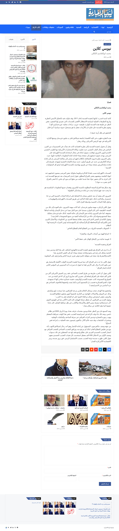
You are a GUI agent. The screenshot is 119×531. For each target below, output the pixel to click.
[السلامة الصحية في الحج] (77, 400)
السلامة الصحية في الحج (81, 408)
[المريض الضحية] (14, 111)
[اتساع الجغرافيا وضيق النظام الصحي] (14, 126)
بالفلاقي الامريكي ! (106, 408)
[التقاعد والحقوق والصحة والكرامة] (48, 511)
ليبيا (103, 27)
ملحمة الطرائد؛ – (83, 426)
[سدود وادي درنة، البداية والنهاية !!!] (31, 48)
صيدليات (109, 426)
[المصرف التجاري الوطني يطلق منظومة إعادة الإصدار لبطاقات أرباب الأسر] (31, 79)
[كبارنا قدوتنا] (71, 505)
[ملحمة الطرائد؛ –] (77, 419)
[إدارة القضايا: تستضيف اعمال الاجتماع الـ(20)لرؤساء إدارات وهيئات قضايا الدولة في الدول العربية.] (31, 57)
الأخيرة (23, 39)
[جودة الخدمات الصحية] (30, 111)
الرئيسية (110, 27)
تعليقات (11, 39)
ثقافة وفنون (70, 27)
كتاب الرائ (36, 27)
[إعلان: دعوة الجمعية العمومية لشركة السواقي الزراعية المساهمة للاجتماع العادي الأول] (30, 126)
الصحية (78, 27)
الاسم (109, 467)
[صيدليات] (101, 419)
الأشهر (34, 39)
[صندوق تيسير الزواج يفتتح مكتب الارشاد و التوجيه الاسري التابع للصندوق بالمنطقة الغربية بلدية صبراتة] (31, 88)
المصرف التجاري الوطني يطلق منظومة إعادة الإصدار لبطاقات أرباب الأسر (16, 78)
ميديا (28, 27)
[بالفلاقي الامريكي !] (101, 400)
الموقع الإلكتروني (71, 475)
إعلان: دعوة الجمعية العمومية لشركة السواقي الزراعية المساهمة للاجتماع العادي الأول (30, 135)
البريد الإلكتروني (106, 475)
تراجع (63, 426)
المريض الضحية (17, 117)
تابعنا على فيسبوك (36, 502)
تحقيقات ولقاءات (48, 27)
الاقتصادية (94, 27)
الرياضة (86, 27)
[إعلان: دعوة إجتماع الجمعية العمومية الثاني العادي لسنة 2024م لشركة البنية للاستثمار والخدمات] (31, 68)
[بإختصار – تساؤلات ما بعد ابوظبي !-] (54, 400)
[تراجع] (54, 419)
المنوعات (60, 27)
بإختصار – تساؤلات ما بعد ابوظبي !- (55, 408)
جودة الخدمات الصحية (88, 2)
